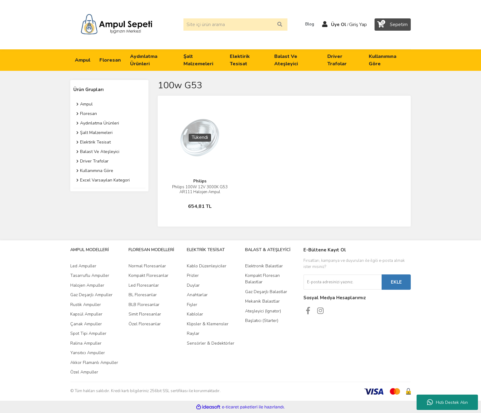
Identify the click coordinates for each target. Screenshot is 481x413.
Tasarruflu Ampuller (89, 275)
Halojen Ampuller (87, 285)
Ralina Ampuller (86, 343)
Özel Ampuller (84, 372)
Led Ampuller (83, 266)
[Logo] (116, 24)
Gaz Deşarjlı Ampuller (91, 295)
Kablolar (195, 314)
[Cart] (393, 24)
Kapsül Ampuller (86, 314)
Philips (199, 181)
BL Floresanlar (143, 295)
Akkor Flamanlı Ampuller (94, 362)
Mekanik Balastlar (262, 301)
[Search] (235, 24)
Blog (307, 24)
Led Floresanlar (144, 285)
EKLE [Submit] (396, 282)
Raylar (193, 333)
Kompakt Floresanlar (148, 275)
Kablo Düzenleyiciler (206, 266)
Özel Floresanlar (145, 324)
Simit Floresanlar (145, 314)
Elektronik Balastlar (264, 266)
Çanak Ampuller (86, 324)
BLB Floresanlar (144, 305)
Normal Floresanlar (147, 266)
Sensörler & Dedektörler (210, 343)
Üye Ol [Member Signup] (338, 24)
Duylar (193, 285)
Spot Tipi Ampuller (88, 333)
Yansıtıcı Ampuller (87, 353)
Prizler (193, 275)
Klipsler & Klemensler (208, 324)
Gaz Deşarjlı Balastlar (266, 292)
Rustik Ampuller (85, 305)
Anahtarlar (197, 295)
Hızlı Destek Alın (447, 402)
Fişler (192, 305)
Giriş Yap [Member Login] (358, 24)
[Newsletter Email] (342, 282)
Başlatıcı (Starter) (261, 320)
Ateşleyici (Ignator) (263, 311)
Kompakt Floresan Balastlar (262, 279)
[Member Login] (325, 24)
